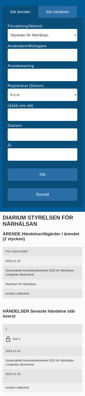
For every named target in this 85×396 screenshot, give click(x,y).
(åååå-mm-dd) (20, 106)
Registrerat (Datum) (26, 86)
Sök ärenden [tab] (20, 12)
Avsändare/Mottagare (27, 46)
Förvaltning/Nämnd (25, 26)
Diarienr (15, 125)
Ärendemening (21, 66)
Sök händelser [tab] (57, 12)
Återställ (42, 194)
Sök (42, 174)
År (10, 145)
